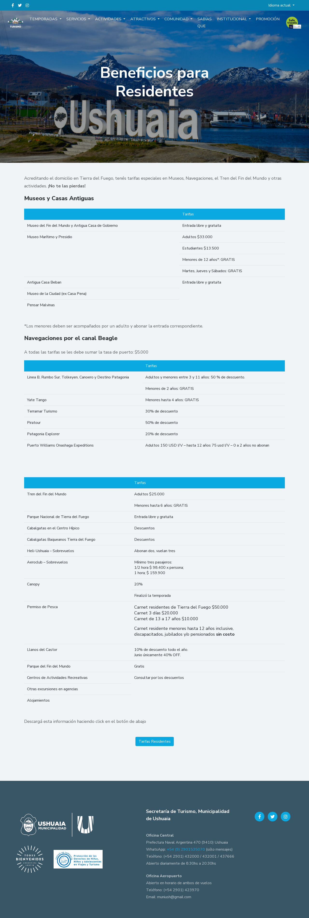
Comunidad (176, 20)
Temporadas (48, 20)
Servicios (79, 20)
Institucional (229, 20)
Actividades (110, 20)
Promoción (263, 20)
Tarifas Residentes (155, 741)
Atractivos (144, 20)
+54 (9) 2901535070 (186, 849)
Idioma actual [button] (280, 5)
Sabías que (203, 24)
